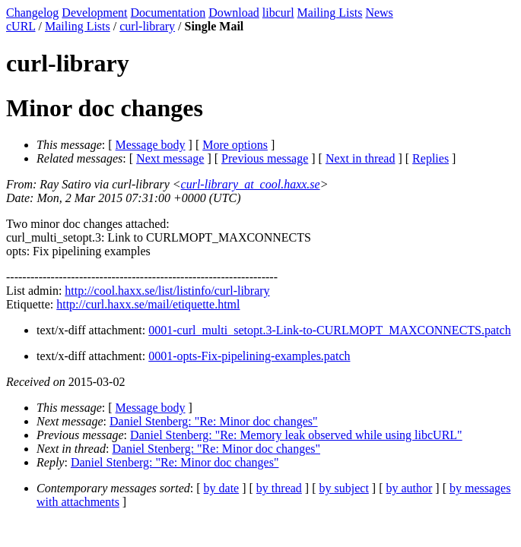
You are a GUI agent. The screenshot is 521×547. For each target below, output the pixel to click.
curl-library (147, 26)
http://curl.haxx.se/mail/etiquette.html (148, 304)
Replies (430, 158)
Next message (170, 158)
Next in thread (361, 158)
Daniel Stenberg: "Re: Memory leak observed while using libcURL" (296, 434)
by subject (344, 488)
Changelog (32, 12)
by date (222, 488)
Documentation (168, 12)
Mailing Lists (330, 12)
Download (233, 12)
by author (409, 488)
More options (235, 144)
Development (94, 12)
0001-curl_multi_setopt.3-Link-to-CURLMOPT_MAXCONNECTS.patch (329, 330)
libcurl (278, 12)
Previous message (264, 158)
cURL (21, 26)
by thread (279, 488)
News (378, 12)
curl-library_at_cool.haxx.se (250, 184)
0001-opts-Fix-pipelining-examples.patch (249, 355)
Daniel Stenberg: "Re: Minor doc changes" (214, 421)
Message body (151, 144)
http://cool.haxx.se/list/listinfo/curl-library (167, 290)
